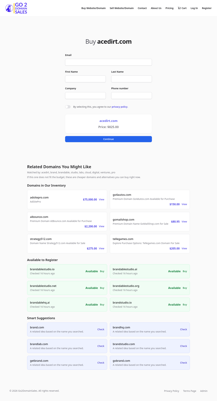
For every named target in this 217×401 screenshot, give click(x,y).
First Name (71, 71)
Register (207, 8)
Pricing (169, 8)
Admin (204, 390)
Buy (102, 271)
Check (100, 329)
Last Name (117, 71)
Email (68, 55)
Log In (194, 8)
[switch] (68, 106)
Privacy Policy (171, 390)
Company (70, 88)
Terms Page (189, 390)
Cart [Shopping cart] (182, 8)
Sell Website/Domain (122, 8)
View (101, 199)
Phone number (119, 88)
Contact (142, 8)
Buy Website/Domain (93, 8)
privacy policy (119, 106)
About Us (156, 8)
